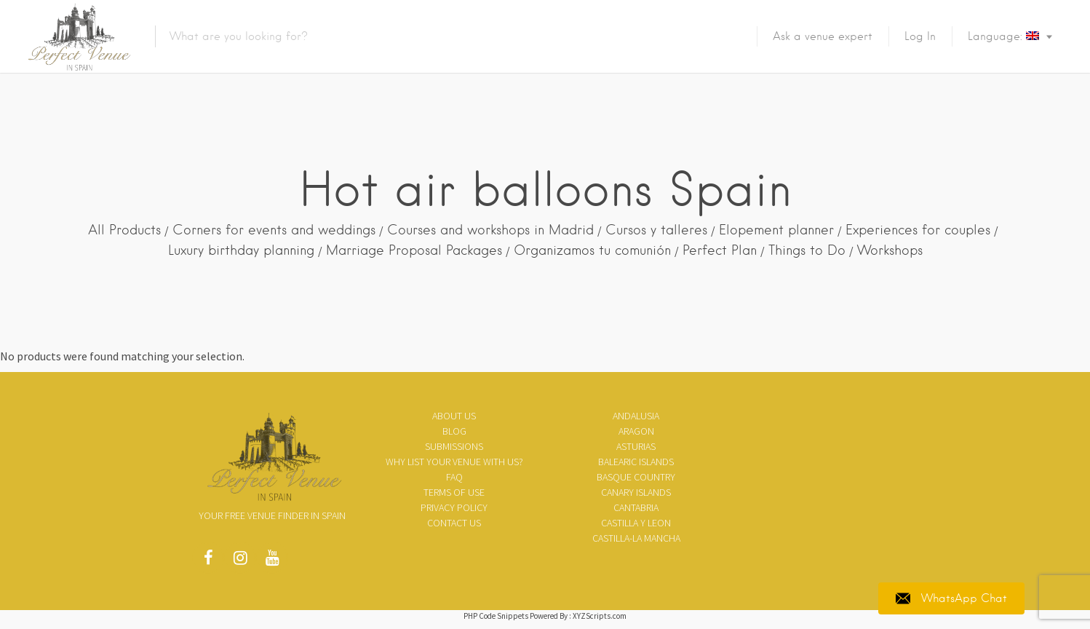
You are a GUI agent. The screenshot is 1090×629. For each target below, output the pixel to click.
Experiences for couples (918, 229)
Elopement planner (776, 229)
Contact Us (454, 522)
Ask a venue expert (822, 36)
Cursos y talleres (656, 229)
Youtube (272, 561)
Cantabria (636, 507)
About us (454, 415)
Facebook (208, 561)
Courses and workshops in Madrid (490, 229)
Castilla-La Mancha (636, 538)
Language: (1003, 36)
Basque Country (636, 476)
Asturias (636, 446)
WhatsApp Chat (951, 598)
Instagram (240, 561)
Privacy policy (454, 507)
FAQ (454, 476)
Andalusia (636, 415)
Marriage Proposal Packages (414, 250)
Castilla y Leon (636, 522)
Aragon (636, 431)
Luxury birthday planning (241, 250)
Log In (920, 36)
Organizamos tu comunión (592, 250)
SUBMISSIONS (454, 446)
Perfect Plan (720, 250)
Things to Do (807, 250)
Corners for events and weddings (273, 229)
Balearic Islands (636, 461)
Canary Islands (636, 492)
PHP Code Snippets (496, 616)
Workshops (890, 250)
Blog (454, 431)
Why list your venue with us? (454, 461)
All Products (124, 229)
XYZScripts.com (599, 616)
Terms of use (454, 492)
